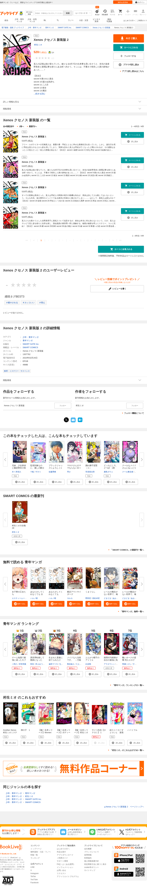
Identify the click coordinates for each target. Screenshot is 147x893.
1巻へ (21, 126)
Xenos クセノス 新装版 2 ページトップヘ (124, 807)
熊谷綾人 (70, 664)
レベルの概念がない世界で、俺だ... (111, 594)
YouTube (34, 879)
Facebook (34, 883)
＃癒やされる (12, 302)
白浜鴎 (88, 664)
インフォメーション (65, 867)
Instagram (34, 873)
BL (45, 20)
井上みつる (40, 664)
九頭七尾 (63, 664)
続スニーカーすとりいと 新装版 (117, 732)
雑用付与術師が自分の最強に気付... (111, 660)
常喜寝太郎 (90, 472)
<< (27, 240)
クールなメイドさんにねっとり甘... (129, 468)
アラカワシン (109, 664)
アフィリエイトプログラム (68, 876)
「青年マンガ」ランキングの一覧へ (128, 685)
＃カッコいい (28, 302)
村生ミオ (38, 45)
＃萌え (42, 302)
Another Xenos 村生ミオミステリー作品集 (10, 732)
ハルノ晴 (34, 598)
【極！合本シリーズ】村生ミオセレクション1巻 (81, 732)
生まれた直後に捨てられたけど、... (56, 660)
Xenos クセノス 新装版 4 (34, 213)
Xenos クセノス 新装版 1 (34, 136)
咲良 (32, 664)
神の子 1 (25, 730)
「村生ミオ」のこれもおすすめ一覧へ (127, 750)
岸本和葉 (22, 664)
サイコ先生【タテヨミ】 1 (99, 731)
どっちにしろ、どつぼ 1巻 (111, 466)
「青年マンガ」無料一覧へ (132, 611)
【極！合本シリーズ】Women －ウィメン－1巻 (46, 732)
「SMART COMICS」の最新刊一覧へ (127, 550)
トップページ (35, 849)
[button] (20, 482)
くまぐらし (90, 592)
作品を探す (61, 852)
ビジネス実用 (96, 20)
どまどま (107, 598)
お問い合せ (61, 870)
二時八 (14, 664)
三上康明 (79, 664)
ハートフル (132, 730)
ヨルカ (70, 598)
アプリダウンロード (65, 855)
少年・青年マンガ (19, 20)
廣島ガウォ (108, 472)
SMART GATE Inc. (31, 344)
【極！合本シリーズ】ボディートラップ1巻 (63, 732)
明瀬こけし (126, 664)
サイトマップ (89, 870)
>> (120, 240)
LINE (32, 867)
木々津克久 (16, 472)
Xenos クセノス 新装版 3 (34, 187)
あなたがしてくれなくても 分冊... (37, 594)
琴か (69, 472)
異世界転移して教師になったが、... (37, 660)
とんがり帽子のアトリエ (92, 658)
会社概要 (88, 849)
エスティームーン (19, 598)
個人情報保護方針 (91, 861)
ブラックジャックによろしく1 (56, 466)
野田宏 (88, 598)
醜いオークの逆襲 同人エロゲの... (129, 660)
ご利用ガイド (142, 20)
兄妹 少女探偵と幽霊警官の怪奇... (19, 468)
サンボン (136, 664)
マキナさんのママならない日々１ (74, 468)
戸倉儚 (119, 664)
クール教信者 (127, 472)
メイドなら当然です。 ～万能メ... (74, 660)
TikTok (33, 876)
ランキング (35, 858)
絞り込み (29, 13)
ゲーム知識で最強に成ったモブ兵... (19, 660)
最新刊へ (33, 126)
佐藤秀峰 (52, 472)
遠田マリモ (53, 664)
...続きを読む (39, 94)
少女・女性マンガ (32, 20)
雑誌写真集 (109, 20)
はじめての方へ (129, 20)
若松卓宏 (96, 598)
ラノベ (71, 20)
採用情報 (88, 855)
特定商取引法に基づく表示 (95, 864)
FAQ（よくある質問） (66, 864)
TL (58, 20)
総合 (6, 20)
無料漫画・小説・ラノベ (40, 852)
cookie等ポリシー (91, 867)
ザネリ (38, 472)
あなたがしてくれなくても (56, 593)
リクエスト (61, 873)
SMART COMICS (30, 347)
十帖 (32, 472)
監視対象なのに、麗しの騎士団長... (37, 468)
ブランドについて (91, 852)
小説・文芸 (83, 20)
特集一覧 (34, 855)
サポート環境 (62, 861)
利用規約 (88, 858)
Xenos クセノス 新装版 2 (34, 162)
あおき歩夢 (117, 598)
